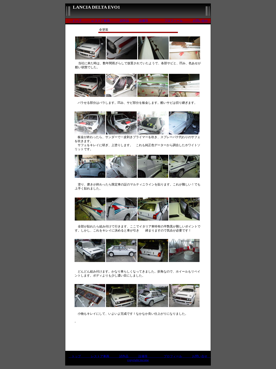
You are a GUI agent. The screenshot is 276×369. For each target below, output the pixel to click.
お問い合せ (197, 20)
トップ (77, 20)
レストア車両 (100, 20)
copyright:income (138, 360)
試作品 (124, 20)
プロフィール (173, 20)
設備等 (146, 20)
